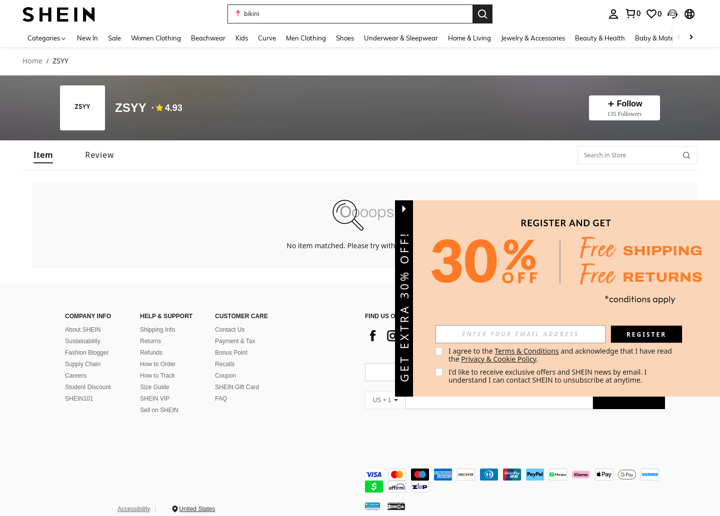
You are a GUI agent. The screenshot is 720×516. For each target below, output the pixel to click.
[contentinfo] (515, 481)
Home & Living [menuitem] (469, 38)
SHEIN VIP (155, 398)
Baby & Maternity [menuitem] (661, 38)
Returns (150, 341)
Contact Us (229, 329)
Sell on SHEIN (159, 410)
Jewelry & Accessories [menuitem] (533, 38)
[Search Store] (686, 155)
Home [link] (32, 61)
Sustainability (82, 341)
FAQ (221, 398)
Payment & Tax (235, 341)
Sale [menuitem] (114, 38)
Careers (75, 375)
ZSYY (130, 108)
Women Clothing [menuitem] (156, 38)
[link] (632, 13)
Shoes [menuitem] (345, 38)
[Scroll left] (679, 37)
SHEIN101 (79, 398)
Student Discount (87, 387)
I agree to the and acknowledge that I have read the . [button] (561, 355)
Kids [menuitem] (242, 38)
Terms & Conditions (526, 351)
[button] (350, 13)
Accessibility (134, 509)
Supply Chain (82, 364)
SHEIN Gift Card (237, 387)
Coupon (225, 375)
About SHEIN (82, 329)
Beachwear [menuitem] (208, 38)
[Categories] (47, 37)
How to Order (158, 364)
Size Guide (155, 387)
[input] (521, 334)
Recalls (224, 364)
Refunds (151, 352)
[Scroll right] (691, 37)
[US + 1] (385, 400)
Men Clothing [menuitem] (306, 38)
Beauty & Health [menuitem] (600, 38)
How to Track (157, 375)
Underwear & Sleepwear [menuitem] (401, 38)
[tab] (43, 155)
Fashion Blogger (86, 352)
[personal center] (614, 14)
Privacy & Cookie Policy (498, 359)
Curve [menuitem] (267, 38)
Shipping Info (157, 329)
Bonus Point (231, 352)
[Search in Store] (638, 155)
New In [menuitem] (87, 38)
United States (197, 509)
